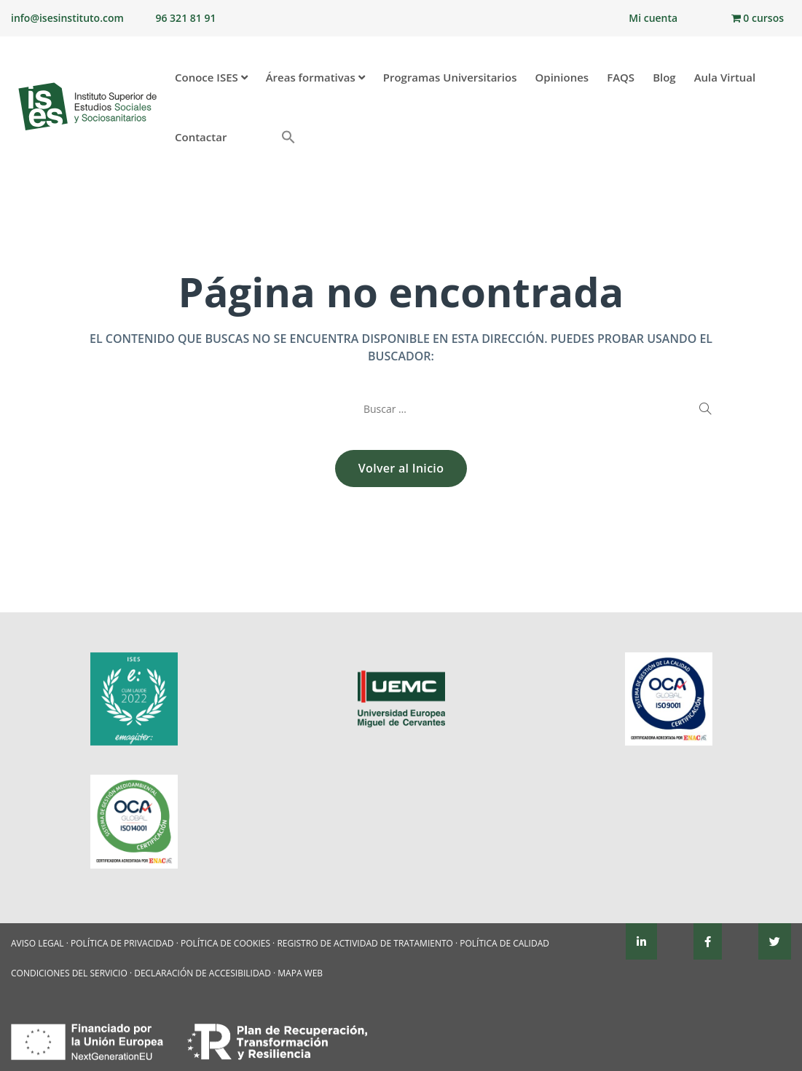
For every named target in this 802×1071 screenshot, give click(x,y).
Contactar (201, 137)
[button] (261, 130)
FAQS (620, 77)
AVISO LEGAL (37, 943)
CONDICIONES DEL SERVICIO (69, 973)
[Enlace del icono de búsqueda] (287, 138)
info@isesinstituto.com (67, 18)
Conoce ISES (211, 77)
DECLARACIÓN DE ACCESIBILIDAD (202, 973)
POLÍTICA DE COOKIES (225, 943)
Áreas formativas (315, 77)
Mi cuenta (653, 18)
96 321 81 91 (185, 18)
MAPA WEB (300, 973)
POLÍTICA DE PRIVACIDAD (122, 943)
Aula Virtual (725, 77)
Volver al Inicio (401, 468)
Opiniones (562, 77)
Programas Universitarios (450, 77)
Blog (664, 77)
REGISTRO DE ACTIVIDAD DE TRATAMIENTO (365, 943)
